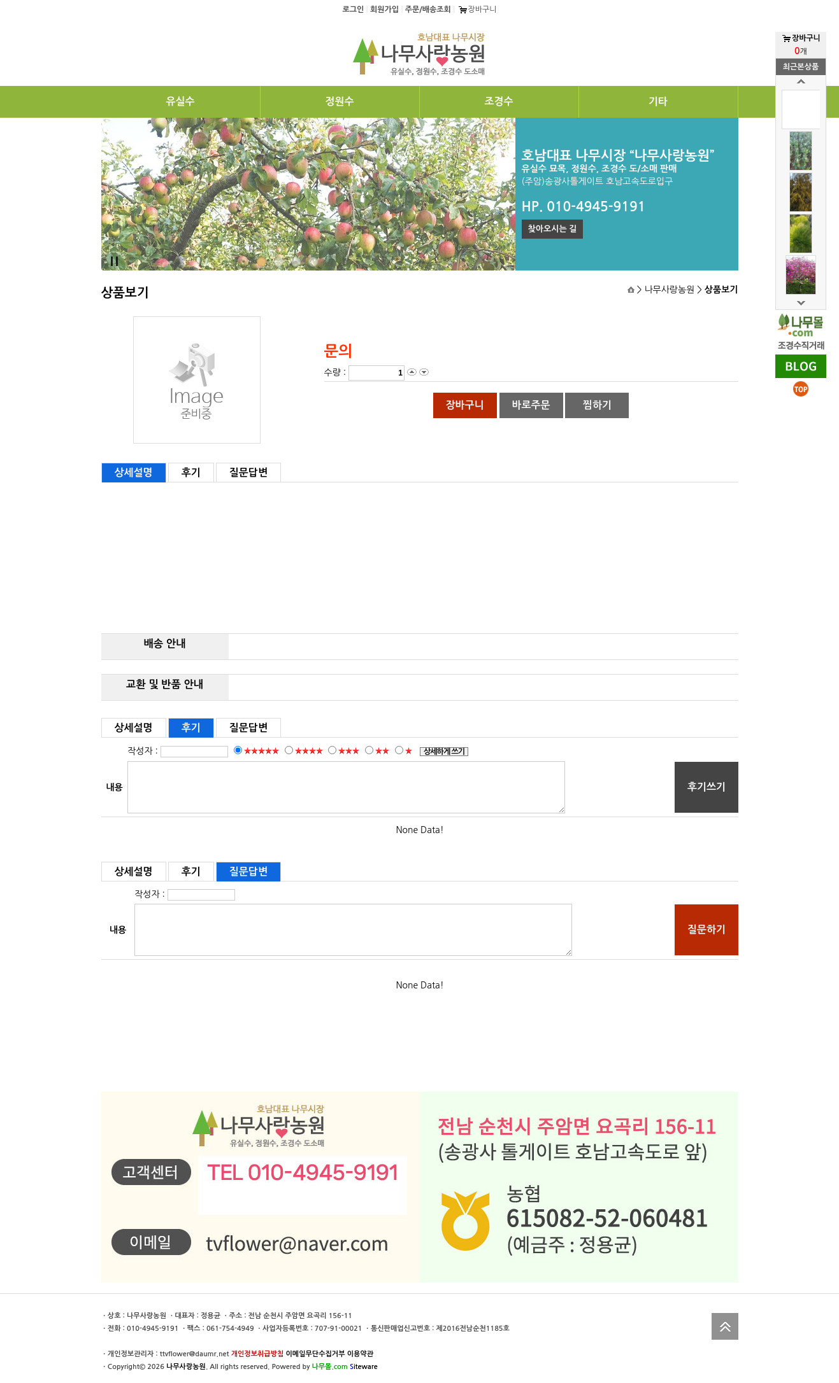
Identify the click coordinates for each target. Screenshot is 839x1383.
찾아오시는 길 (552, 229)
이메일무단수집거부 (315, 1354)
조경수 (498, 101)
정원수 (339, 101)
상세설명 (134, 472)
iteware (364, 1366)
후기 (191, 472)
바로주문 (531, 405)
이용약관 (360, 1354)
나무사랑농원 (186, 1366)
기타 (658, 101)
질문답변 (248, 472)
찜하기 (597, 405)
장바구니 (477, 9)
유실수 (180, 101)
